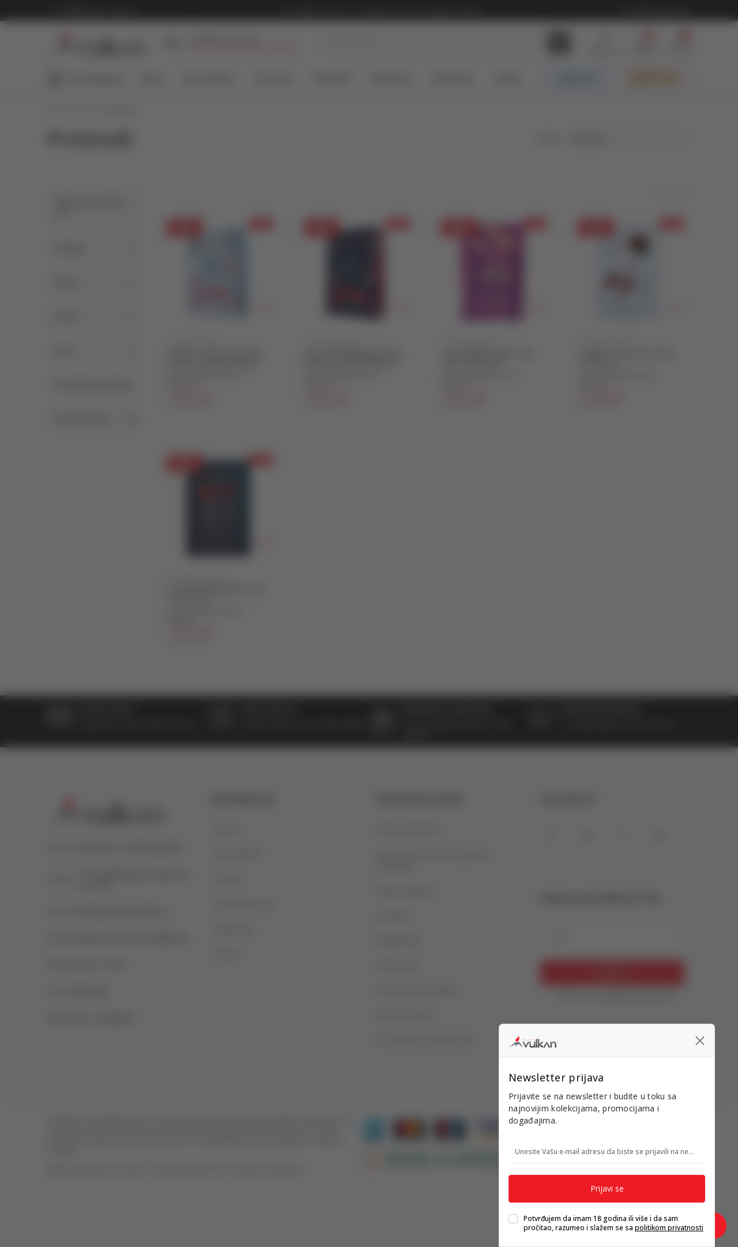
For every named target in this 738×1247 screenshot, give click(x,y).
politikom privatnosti (669, 1228)
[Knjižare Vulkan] (532, 1039)
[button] (700, 1040)
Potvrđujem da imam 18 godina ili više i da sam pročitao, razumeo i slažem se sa (613, 1223)
